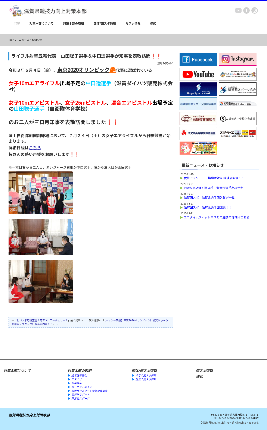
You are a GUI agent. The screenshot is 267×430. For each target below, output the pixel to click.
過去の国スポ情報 (146, 379)
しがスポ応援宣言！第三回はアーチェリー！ (42, 320)
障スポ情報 (132, 23)
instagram (254, 10)
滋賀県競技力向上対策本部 (29, 415)
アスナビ (76, 379)
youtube (238, 10)
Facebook (246, 10)
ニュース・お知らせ (30, 39)
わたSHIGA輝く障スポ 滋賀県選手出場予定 (213, 188)
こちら (35, 148)
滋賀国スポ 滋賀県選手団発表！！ (208, 207)
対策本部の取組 (73, 23)
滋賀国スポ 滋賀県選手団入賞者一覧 (209, 197)
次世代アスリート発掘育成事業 (89, 390)
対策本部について (41, 23)
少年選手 (76, 383)
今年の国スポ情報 (146, 375)
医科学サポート (80, 394)
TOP (17, 23)
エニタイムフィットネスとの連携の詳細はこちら (216, 217)
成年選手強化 (79, 375)
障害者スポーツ (80, 398)
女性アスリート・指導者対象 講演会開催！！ (214, 178)
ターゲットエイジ (81, 387)
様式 (153, 23)
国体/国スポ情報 (105, 23)
